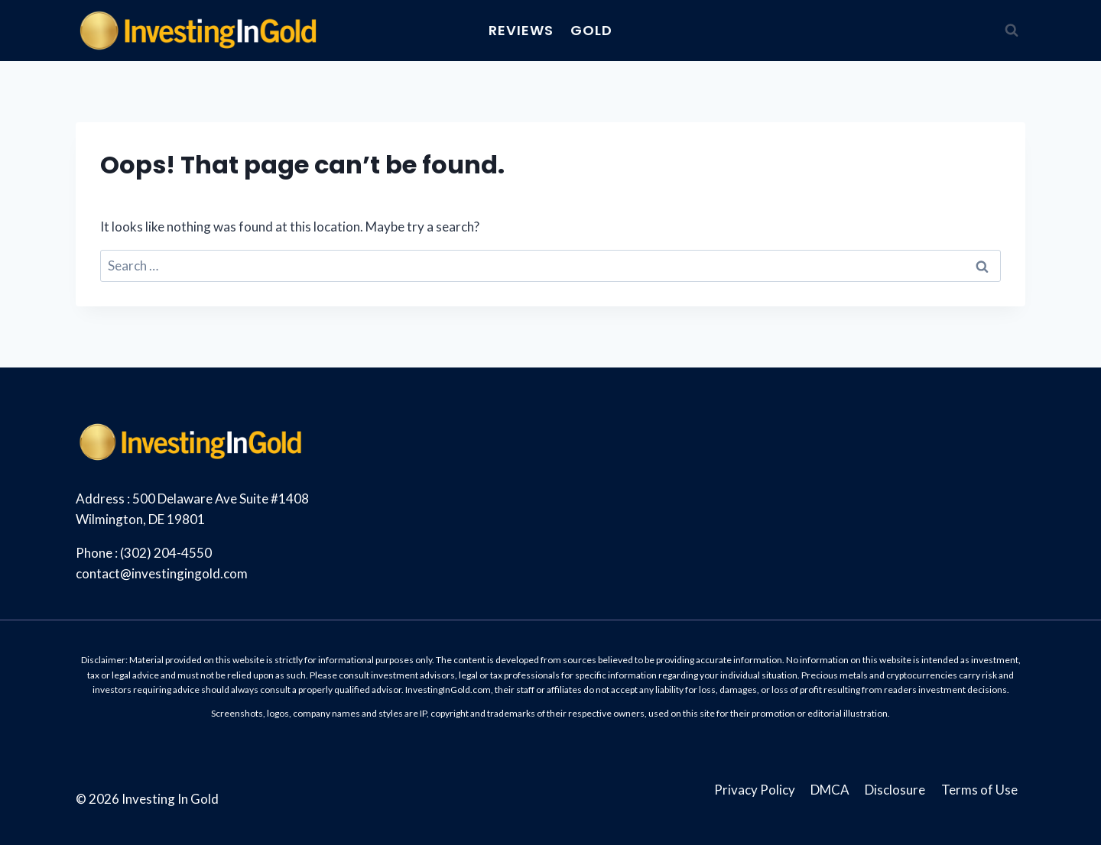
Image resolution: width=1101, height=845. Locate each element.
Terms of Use (979, 790)
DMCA (829, 790)
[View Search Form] (1011, 30)
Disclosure (895, 790)
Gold (591, 30)
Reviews (521, 30)
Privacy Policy (754, 790)
